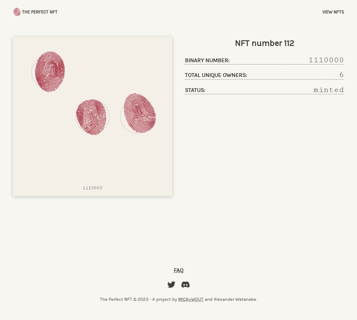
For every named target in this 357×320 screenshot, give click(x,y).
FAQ (178, 270)
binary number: (207, 60)
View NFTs (333, 12)
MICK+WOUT (190, 299)
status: (195, 90)
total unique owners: (216, 75)
